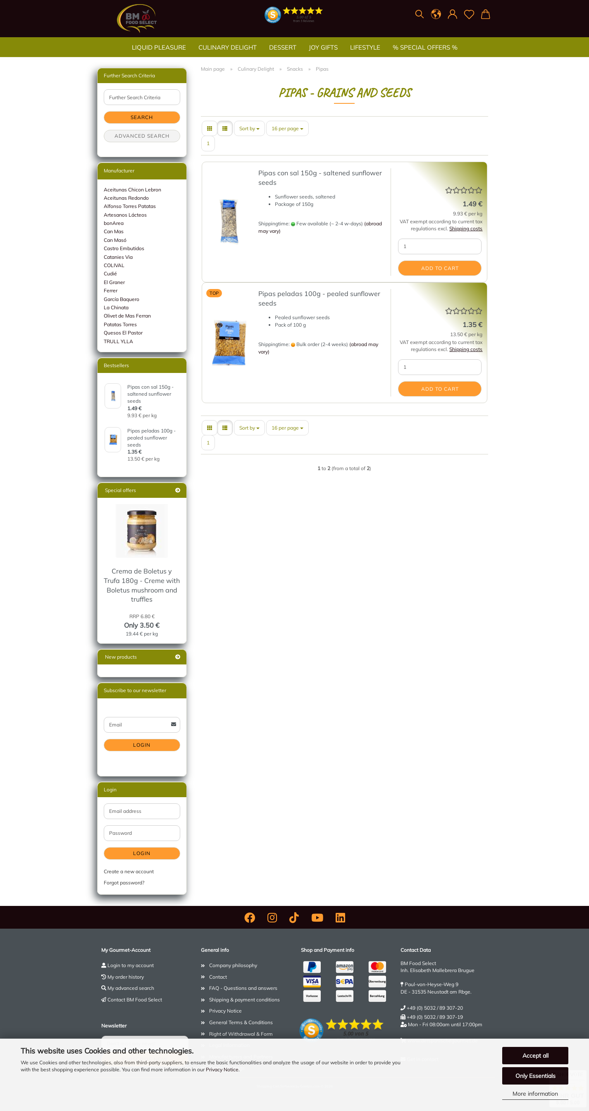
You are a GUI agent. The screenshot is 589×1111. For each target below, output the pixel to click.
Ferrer (110, 290)
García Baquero (121, 299)
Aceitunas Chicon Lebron (132, 189)
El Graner (114, 282)
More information (535, 1093)
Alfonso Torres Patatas (130, 206)
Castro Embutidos (124, 248)
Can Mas (114, 231)
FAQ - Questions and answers (243, 988)
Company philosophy (233, 965)
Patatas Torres (120, 324)
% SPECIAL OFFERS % (425, 47)
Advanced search (141, 136)
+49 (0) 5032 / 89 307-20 (435, 1008)
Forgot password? (124, 882)
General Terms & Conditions (241, 1022)
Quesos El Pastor (123, 333)
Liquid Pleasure (159, 47)
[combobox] (249, 128)
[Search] (419, 14)
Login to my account (130, 965)
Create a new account (129, 871)
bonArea (114, 223)
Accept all (535, 1055)
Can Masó (115, 240)
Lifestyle (365, 47)
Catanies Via (118, 257)
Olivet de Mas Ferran (127, 316)
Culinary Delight (227, 47)
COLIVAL (114, 265)
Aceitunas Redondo (126, 198)
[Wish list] (469, 14)
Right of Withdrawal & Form (241, 1034)
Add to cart (440, 268)
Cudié (110, 273)
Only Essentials (535, 1076)
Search (142, 117)
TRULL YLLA (118, 341)
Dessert (282, 47)
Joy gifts (323, 47)
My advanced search (130, 988)
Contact (218, 977)
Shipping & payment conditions (244, 999)
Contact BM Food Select (134, 999)
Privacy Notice (222, 1069)
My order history (125, 977)
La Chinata (116, 307)
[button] (436, 14)
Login (141, 745)
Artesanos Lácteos (125, 215)
